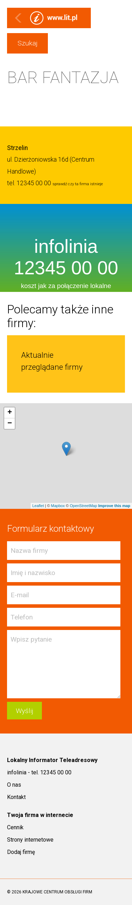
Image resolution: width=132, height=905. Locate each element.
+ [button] (9, 412)
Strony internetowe (30, 839)
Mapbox (58, 506)
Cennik (15, 827)
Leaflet (38, 506)
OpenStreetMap (83, 506)
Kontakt (16, 797)
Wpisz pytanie (63, 664)
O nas (14, 784)
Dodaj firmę (21, 852)
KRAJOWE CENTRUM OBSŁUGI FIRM (57, 892)
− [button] (9, 423)
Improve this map (114, 506)
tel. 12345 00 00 (29, 183)
